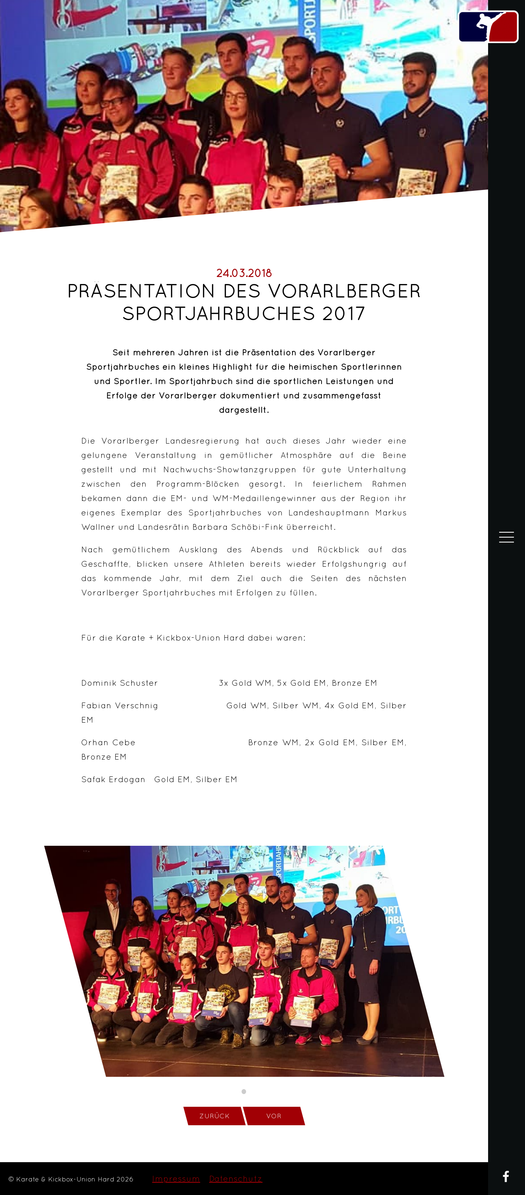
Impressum (176, 1178)
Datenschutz (235, 1178)
